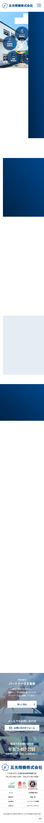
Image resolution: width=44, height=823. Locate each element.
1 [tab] (16, 65)
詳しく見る (22, 704)
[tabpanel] (22, 40)
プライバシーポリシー (33, 806)
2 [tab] (22, 65)
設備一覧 (33, 797)
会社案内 (10, 801)
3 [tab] (27, 65)
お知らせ (10, 806)
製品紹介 (10, 797)
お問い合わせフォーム (22, 727)
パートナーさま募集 (33, 801)
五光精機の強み (33, 793)
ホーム (11, 793)
